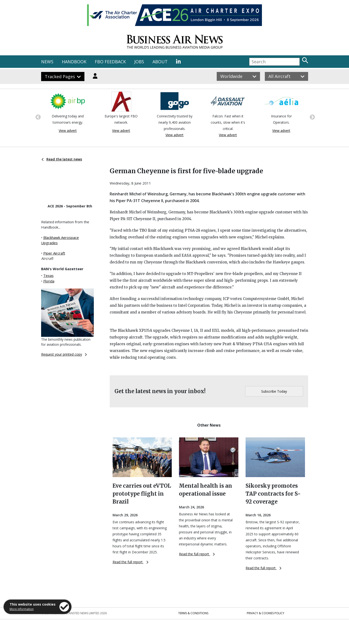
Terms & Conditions (193, 613)
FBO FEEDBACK (110, 61)
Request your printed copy (64, 354)
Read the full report (130, 562)
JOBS (139, 61)
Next (311, 116)
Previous (37, 116)
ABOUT (160, 61)
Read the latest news (62, 159)
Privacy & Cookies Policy (265, 613)
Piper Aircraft (54, 253)
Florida (48, 281)
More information (22, 609)
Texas (48, 275)
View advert (68, 130)
